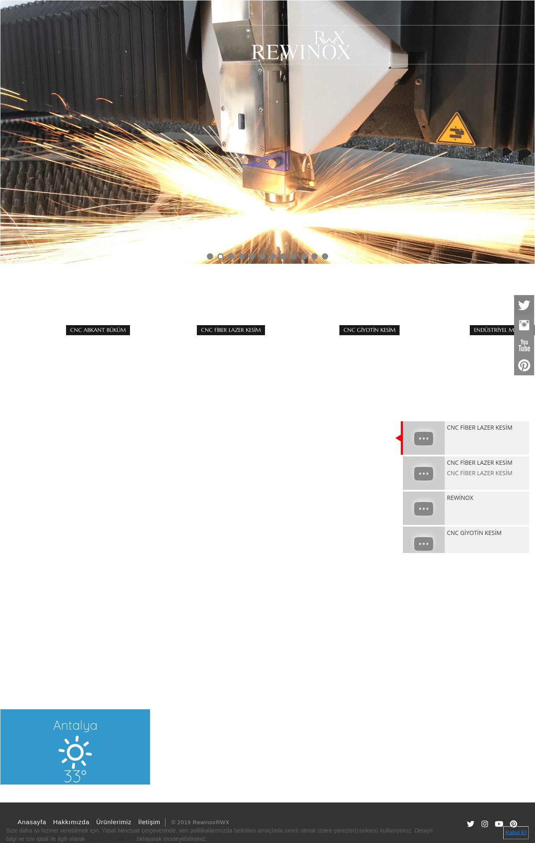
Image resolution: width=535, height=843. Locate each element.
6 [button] (262, 256)
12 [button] (325, 256)
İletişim (148, 822)
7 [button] (273, 256)
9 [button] (294, 256)
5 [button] (252, 256)
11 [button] (314, 256)
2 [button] (220, 256)
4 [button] (241, 256)
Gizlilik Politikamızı (111, 838)
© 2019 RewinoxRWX (200, 822)
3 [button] (231, 256)
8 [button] (283, 256)
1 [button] (210, 256)
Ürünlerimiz (113, 822)
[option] (267, 132)
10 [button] (304, 256)
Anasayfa (30, 822)
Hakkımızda (70, 822)
